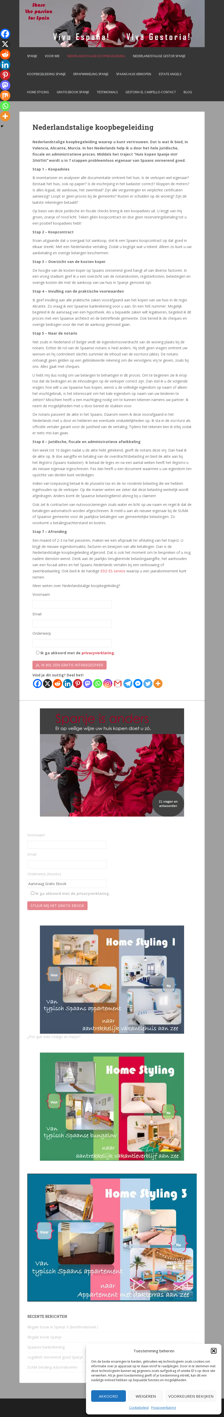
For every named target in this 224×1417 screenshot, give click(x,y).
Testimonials (107, 92)
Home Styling (38, 92)
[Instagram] (107, 683)
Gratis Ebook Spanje (73, 92)
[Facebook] (37, 683)
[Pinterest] (77, 683)
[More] (157, 683)
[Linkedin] (67, 683)
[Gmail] (117, 683)
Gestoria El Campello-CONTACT (150, 92)
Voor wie (52, 56)
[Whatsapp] (97, 683)
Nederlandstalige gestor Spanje (159, 56)
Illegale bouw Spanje (44, 1337)
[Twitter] (147, 683)
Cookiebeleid (139, 1407)
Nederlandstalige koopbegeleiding (96, 56)
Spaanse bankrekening (46, 1347)
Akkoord (108, 1396)
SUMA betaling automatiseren (52, 1367)
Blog (188, 92)
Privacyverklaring (163, 1407)
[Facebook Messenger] (137, 683)
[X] (47, 683)
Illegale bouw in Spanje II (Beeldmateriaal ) (62, 1327)
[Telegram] (127, 683)
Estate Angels (170, 74)
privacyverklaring (98, 652)
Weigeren (146, 1396)
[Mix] (5, 95)
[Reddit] (57, 683)
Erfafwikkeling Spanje (90, 74)
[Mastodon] (87, 683)
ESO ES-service (112, 571)
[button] (213, 1350)
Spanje (32, 56)
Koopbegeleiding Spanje (46, 74)
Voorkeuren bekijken (190, 1396)
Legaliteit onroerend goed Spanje (55, 1357)
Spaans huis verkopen (133, 74)
